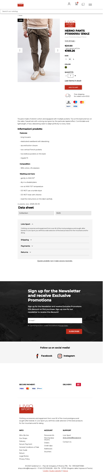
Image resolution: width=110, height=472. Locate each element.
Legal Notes (24, 456)
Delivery (22, 441)
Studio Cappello (55, 471)
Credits (45, 471)
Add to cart (73, 87)
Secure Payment (25, 444)
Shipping (25, 240)
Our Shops (23, 438)
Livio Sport (25, 224)
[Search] (55, 11)
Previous (20, 50)
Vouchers (47, 452)
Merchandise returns (49, 439)
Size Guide (23, 450)
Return (22, 453)
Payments (25, 246)
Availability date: (24, 204)
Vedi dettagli (70, 41)
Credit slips (48, 446)
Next (57, 50)
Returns (24, 252)
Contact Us (67, 442)
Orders (46, 443)
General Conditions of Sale (29, 447)
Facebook (43, 356)
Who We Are (24, 435)
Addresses (48, 449)
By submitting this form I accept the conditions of (48, 325)
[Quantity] (70, 76)
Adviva (65, 471)
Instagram (66, 356)
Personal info (49, 435)
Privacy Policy (63, 325)
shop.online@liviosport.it (72, 438)
